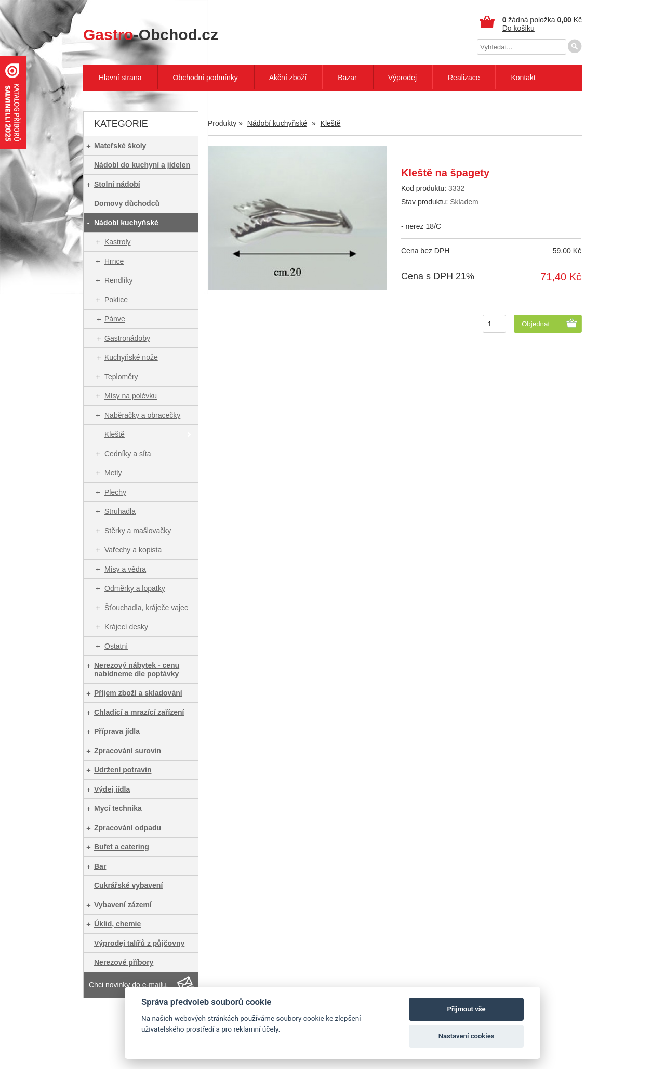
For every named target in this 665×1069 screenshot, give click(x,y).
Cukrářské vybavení (128, 885)
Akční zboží (288, 77)
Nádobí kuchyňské (126, 222)
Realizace (464, 77)
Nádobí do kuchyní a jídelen (142, 165)
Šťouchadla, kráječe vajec (146, 607)
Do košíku (518, 28)
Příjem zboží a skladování (138, 693)
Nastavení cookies (466, 1036)
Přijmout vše (466, 1009)
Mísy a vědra (125, 569)
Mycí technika (118, 808)
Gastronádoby (127, 338)
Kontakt (523, 77)
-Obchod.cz (150, 34)
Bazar (347, 77)
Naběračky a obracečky (142, 415)
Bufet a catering (121, 847)
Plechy (115, 492)
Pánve (114, 319)
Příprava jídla (117, 731)
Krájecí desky (126, 627)
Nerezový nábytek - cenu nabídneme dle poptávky (136, 669)
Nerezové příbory (123, 962)
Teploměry (121, 376)
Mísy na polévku (130, 396)
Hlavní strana (120, 77)
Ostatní (116, 646)
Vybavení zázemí (123, 904)
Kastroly (117, 242)
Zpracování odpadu (127, 827)
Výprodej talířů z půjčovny (139, 943)
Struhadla (120, 511)
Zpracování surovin (127, 750)
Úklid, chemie (117, 924)
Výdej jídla (112, 789)
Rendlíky (118, 280)
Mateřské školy (120, 145)
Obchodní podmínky (204, 77)
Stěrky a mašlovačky (137, 530)
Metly (113, 473)
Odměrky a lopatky (134, 588)
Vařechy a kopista (133, 550)
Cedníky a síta (127, 453)
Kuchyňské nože (131, 357)
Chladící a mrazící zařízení (139, 712)
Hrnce (114, 261)
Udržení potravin (122, 770)
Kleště (114, 434)
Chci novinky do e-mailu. (128, 985)
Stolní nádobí (117, 184)
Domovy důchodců (126, 203)
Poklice (116, 299)
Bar (100, 866)
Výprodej (402, 77)
